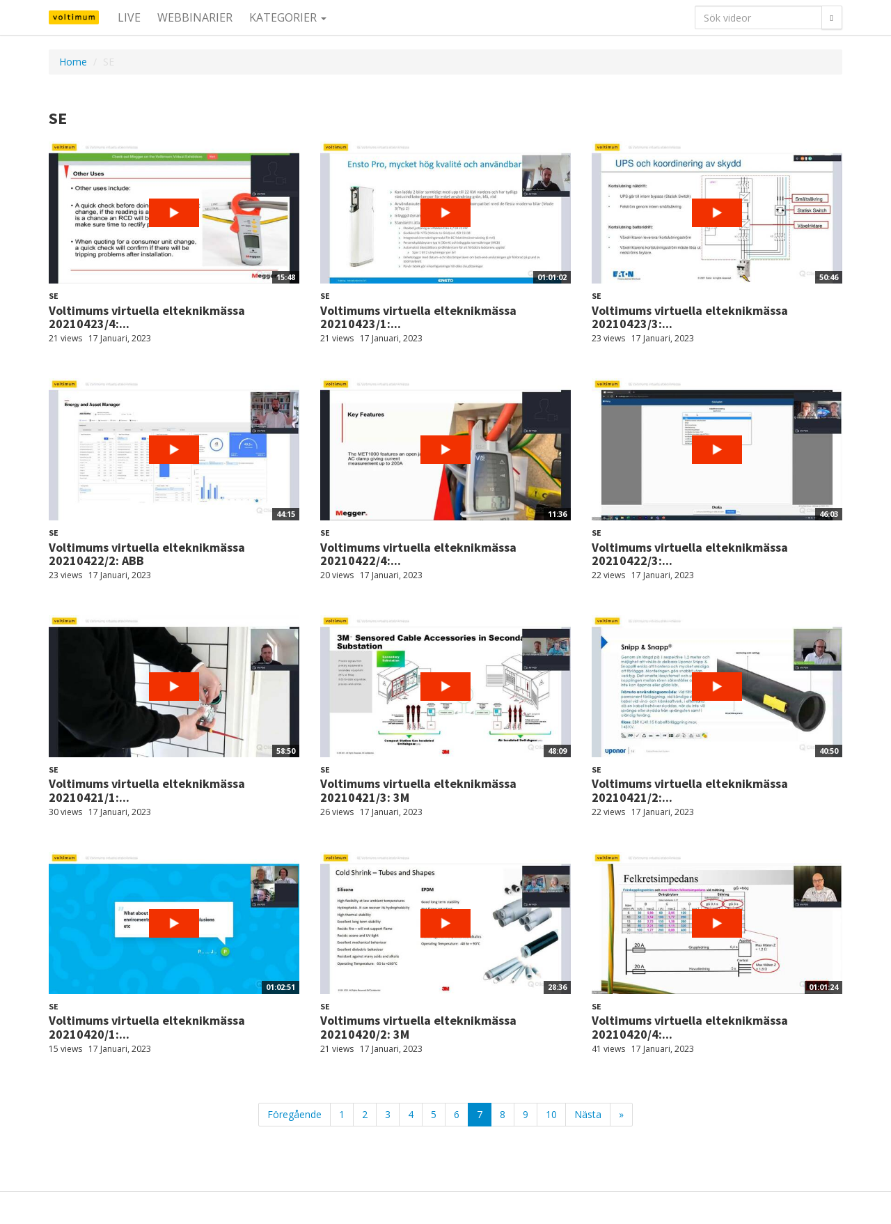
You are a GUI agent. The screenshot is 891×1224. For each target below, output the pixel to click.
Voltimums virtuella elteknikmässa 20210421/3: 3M (418, 790)
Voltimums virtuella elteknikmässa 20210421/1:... (147, 790)
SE (53, 295)
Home (73, 61)
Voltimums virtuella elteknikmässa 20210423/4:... (147, 317)
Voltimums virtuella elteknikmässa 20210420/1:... (147, 1027)
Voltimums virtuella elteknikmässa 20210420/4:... (690, 1027)
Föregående (294, 1114)
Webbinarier (194, 17)
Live (129, 17)
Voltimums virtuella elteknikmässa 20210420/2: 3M (418, 1027)
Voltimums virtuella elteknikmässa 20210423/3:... (690, 317)
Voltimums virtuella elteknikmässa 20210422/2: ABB (147, 554)
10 (551, 1114)
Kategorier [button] (287, 17)
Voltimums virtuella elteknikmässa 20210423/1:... (418, 317)
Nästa (587, 1114)
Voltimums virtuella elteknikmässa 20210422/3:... (690, 554)
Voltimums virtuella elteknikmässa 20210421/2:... (690, 790)
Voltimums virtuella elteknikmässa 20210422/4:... (418, 554)
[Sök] (831, 17)
